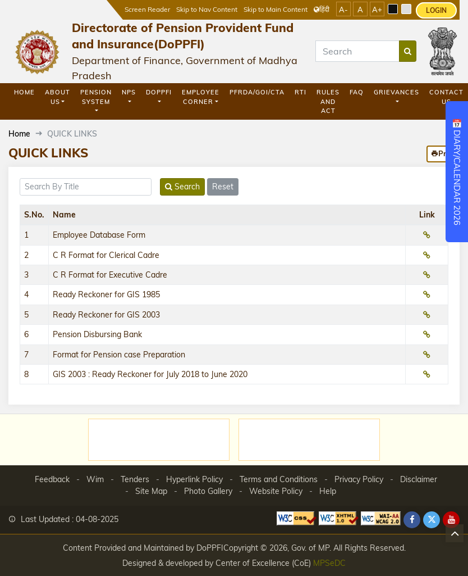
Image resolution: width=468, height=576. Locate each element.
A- (343, 9)
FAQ (357, 92)
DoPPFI (159, 92)
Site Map (151, 491)
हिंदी (321, 9)
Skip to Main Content (276, 9)
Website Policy (275, 491)
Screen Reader (147, 9)
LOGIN (436, 10)
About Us (57, 97)
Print (443, 153)
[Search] (357, 51)
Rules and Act (327, 101)
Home (24, 92)
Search (182, 187)
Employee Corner (200, 97)
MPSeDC (329, 563)
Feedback (52, 479)
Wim (95, 479)
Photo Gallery (208, 491)
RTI (300, 92)
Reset (222, 187)
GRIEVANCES (396, 92)
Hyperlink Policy (194, 479)
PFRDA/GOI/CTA (257, 92)
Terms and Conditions (279, 479)
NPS (129, 92)
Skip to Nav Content (206, 9)
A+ (377, 9)
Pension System (96, 97)
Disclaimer (418, 479)
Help (327, 491)
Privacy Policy (358, 479)
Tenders (135, 479)
